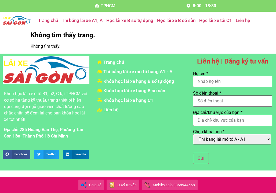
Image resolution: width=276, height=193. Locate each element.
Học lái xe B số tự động (129, 20)
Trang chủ (48, 20)
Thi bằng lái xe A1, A (82, 20)
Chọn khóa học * (232, 137)
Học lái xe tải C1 (215, 20)
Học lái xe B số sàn (176, 20)
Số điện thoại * (232, 97)
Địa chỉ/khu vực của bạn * (232, 116)
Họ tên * (232, 78)
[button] (16, 154)
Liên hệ (243, 20)
